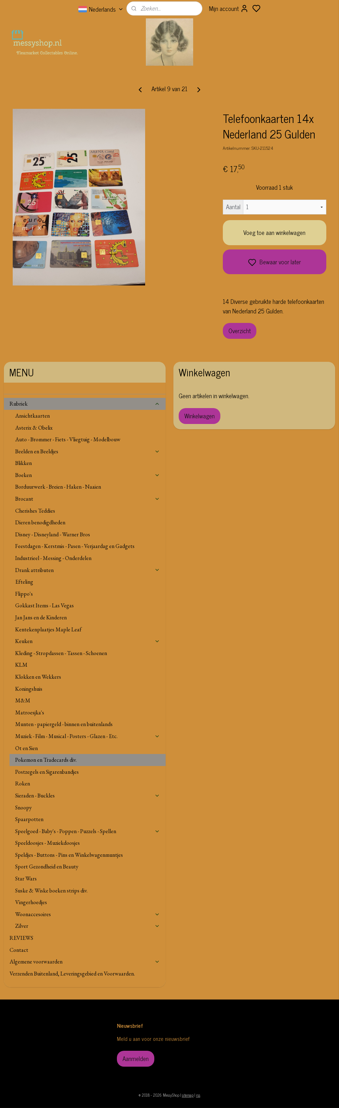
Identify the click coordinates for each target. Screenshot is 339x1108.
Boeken (87, 475)
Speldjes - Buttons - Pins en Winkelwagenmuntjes (69, 855)
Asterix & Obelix (34, 427)
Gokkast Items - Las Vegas (44, 605)
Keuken (87, 641)
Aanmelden (136, 1058)
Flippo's (24, 593)
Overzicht (239, 331)
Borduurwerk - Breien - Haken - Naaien (58, 486)
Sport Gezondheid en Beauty (46, 866)
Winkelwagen (199, 416)
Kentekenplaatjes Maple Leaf (48, 629)
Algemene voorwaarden (85, 961)
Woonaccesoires (87, 914)
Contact (19, 950)
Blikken (23, 463)
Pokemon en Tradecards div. (46, 760)
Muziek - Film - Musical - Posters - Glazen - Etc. (87, 736)
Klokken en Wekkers (38, 676)
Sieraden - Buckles (87, 795)
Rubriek (85, 403)
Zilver (87, 926)
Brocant (87, 498)
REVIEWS (21, 938)
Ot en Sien (26, 748)
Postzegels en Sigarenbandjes (47, 772)
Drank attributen (87, 570)
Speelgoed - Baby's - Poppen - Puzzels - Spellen (87, 831)
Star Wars (26, 878)
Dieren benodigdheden (40, 522)
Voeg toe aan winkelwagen (274, 232)
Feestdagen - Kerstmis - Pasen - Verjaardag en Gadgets (75, 546)
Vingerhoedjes (31, 902)
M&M (22, 700)
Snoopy (23, 807)
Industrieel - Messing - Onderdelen (53, 558)
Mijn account (229, 8)
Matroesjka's (29, 712)
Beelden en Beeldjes (87, 451)
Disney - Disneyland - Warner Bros (52, 534)
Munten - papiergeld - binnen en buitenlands (64, 724)
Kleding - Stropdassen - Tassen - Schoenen (61, 653)
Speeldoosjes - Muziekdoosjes (47, 843)
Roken (22, 783)
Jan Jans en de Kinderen (41, 617)
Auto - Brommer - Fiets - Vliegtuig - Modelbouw (67, 439)
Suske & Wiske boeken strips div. (51, 890)
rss (198, 1095)
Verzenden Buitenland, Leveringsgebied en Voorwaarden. (72, 973)
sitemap (188, 1095)
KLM (21, 664)
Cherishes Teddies (35, 510)
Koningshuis (28, 688)
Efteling (24, 581)
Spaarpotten (29, 819)
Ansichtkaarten (32, 415)
